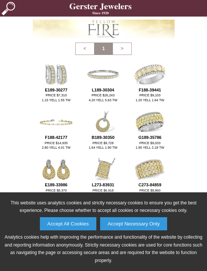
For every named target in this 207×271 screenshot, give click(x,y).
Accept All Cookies (68, 224)
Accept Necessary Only (134, 224)
